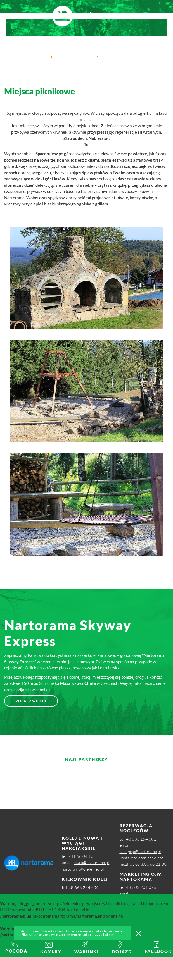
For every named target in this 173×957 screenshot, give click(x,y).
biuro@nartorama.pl (91, 862)
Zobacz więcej (31, 701)
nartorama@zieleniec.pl (83, 869)
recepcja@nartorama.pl (140, 851)
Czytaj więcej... (105, 934)
